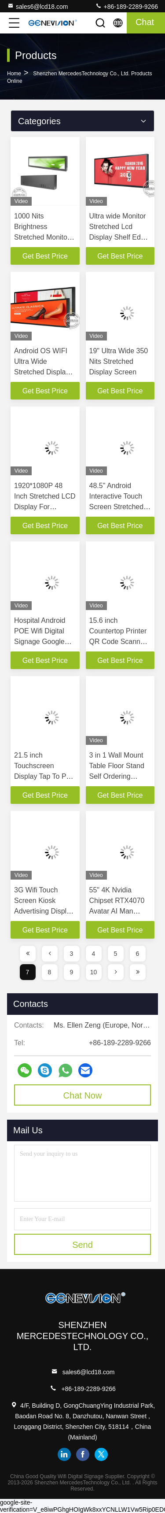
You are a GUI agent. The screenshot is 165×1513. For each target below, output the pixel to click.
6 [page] (137, 953)
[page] (28, 954)
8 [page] (49, 972)
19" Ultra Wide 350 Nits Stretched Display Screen (118, 361)
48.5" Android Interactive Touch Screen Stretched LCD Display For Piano (116, 507)
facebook (82, 1454)
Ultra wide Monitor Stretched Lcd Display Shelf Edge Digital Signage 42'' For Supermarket (119, 237)
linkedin (64, 1454)
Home (14, 73)
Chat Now (82, 1095)
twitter (101, 1454)
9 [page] (71, 972)
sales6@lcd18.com (37, 6)
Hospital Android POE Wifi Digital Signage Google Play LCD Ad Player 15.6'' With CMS (45, 641)
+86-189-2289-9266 (126, 6)
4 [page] (93, 953)
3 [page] (71, 953)
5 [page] (115, 953)
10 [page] (93, 972)
